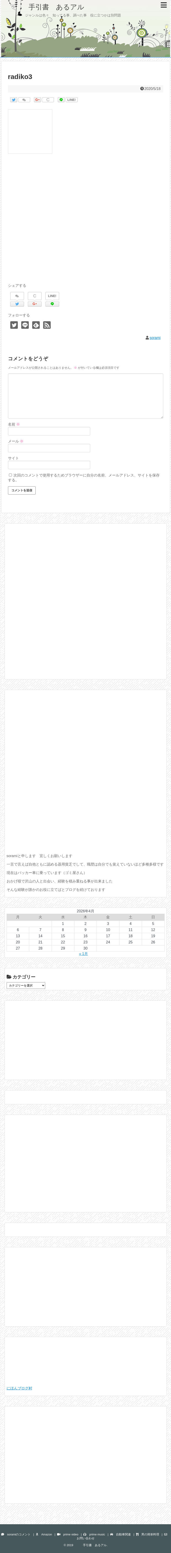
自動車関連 (120, 1534)
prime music (94, 1534)
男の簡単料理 (147, 1534)
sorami (155, 338)
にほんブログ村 (19, 1388)
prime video (67, 1534)
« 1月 (83, 954)
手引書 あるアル (46, 7)
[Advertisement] (85, 223)
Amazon (44, 1534)
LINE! (71, 100)
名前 (14, 424)
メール (16, 441)
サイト (13, 458)
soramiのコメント (16, 1534)
